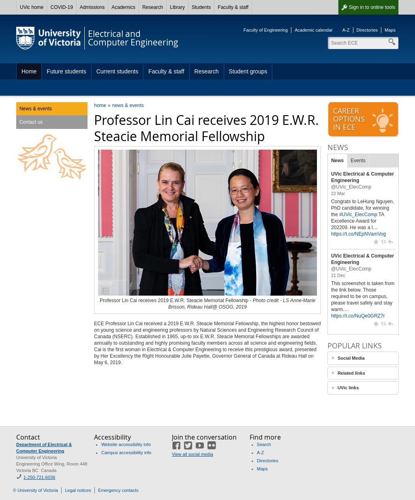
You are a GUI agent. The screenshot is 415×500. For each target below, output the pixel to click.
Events (358, 160)
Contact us (31, 122)
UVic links (348, 387)
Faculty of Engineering (266, 30)
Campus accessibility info (126, 452)
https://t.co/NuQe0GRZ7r (358, 316)
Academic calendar (314, 30)
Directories (367, 30)
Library (177, 7)
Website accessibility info (126, 444)
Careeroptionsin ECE (364, 119)
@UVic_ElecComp (351, 187)
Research (152, 7)
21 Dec (338, 275)
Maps (390, 30)
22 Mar (338, 193)
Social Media (351, 358)
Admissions (92, 7)
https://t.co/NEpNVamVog (358, 234)
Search (264, 444)
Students (201, 7)
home (100, 105)
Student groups (248, 71)
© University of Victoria (35, 490)
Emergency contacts (118, 490)
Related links (351, 373)
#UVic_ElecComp (358, 214)
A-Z (346, 30)
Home (28, 71)
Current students (117, 71)
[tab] (363, 358)
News (337, 160)
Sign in (372, 7)
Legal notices (78, 490)
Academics (123, 7)
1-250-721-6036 (39, 477)
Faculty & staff (233, 7)
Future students (66, 71)
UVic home (31, 7)
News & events (35, 109)
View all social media (192, 454)
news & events (128, 105)
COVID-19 (61, 7)
